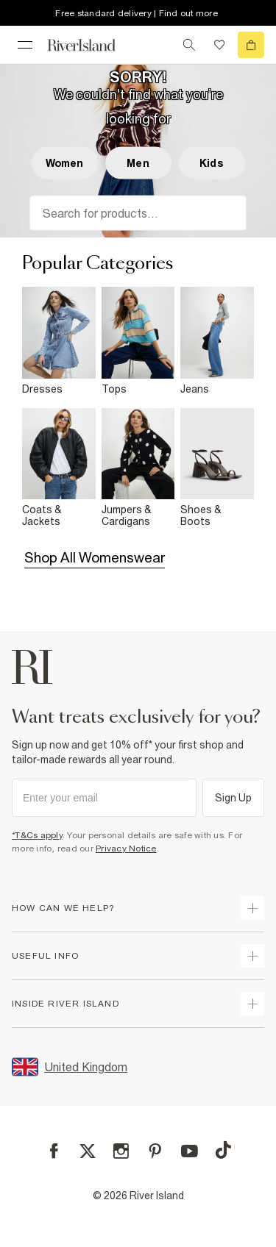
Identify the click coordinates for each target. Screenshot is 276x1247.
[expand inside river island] (252, 1003)
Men (138, 163)
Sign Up (233, 798)
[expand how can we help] (252, 908)
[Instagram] (121, 1151)
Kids (211, 163)
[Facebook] (54, 1151)
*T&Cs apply (37, 835)
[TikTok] (223, 1150)
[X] (87, 1151)
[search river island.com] (189, 45)
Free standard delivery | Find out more (136, 13)
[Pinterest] (155, 1151)
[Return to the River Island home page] (91, 45)
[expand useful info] (252, 956)
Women (65, 163)
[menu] (25, 44)
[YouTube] (189, 1151)
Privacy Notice (126, 848)
